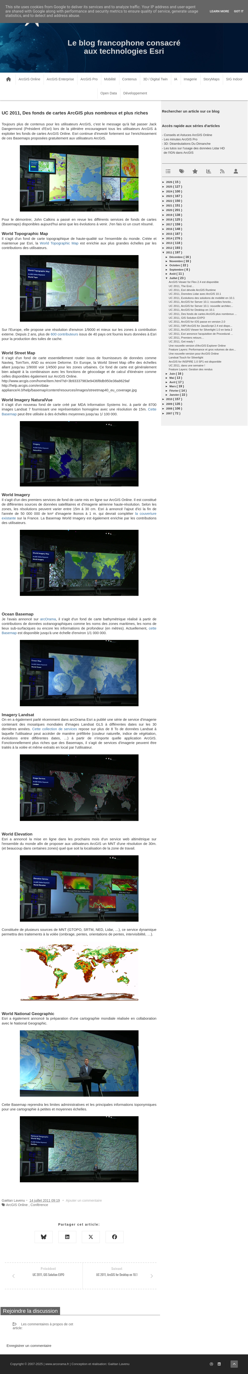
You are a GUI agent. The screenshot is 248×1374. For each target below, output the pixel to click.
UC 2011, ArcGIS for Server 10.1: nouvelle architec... (201, 305)
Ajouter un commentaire (84, 1200)
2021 (169, 205)
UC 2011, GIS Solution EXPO (187, 317)
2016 (169, 229)
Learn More (219, 11)
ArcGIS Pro (89, 79)
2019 (169, 214)
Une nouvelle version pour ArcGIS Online (194, 353)
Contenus (129, 79)
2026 (169, 182)
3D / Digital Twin (155, 79)
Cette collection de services (54, 729)
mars (173, 386)
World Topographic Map (59, 243)
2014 (169, 238)
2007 (169, 413)
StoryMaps (211, 79)
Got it (239, 11)
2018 (169, 219)
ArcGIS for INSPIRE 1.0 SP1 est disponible (195, 361)
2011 (169, 252)
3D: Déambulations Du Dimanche (187, 143)
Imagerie (190, 79)
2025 (169, 186)
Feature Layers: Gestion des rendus (191, 369)
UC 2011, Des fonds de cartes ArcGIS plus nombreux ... (203, 313)
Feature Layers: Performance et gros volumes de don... (202, 349)
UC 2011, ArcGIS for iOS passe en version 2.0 (197, 321)
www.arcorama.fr (57, 1364)
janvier (175, 394)
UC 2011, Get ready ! (182, 341)
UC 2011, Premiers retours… (186, 337)
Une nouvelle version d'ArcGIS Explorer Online (197, 345)
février (174, 390)
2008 (169, 408)
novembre (177, 261)
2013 (169, 243)
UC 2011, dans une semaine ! (187, 365)
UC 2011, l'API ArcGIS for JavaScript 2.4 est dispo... (200, 325)
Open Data (109, 93)
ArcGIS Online (29, 79)
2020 (169, 210)
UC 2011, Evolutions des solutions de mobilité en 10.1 (201, 297)
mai (172, 377)
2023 (169, 196)
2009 (169, 403)
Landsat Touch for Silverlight (186, 357)
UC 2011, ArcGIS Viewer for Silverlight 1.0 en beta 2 (200, 329)
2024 (169, 191)
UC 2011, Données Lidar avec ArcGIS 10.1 (195, 293)
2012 (169, 247)
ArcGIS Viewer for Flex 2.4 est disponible (194, 282)
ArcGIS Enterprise (60, 79)
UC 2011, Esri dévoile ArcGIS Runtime (192, 289)
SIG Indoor (234, 79)
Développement (135, 93)
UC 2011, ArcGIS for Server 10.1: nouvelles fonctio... (201, 301)
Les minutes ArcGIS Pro (180, 139)
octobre (175, 265)
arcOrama (48, 619)
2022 (169, 200)
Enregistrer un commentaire (29, 1346)
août (173, 273)
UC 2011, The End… (181, 286)
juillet (174, 278)
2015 (169, 233)
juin (173, 373)
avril (173, 382)
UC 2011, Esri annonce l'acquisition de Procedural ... (201, 333)
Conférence (39, 1205)
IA (175, 79)
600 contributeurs (64, 334)
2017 (169, 224)
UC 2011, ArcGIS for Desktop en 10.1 (192, 309)
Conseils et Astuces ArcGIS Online (188, 135)
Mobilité (110, 79)
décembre (177, 257)
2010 (169, 399)
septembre (177, 269)
